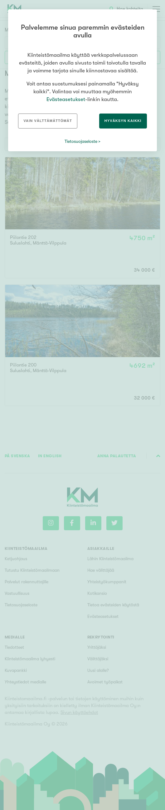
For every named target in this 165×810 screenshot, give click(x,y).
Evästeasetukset (65, 99)
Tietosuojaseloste (81, 141)
